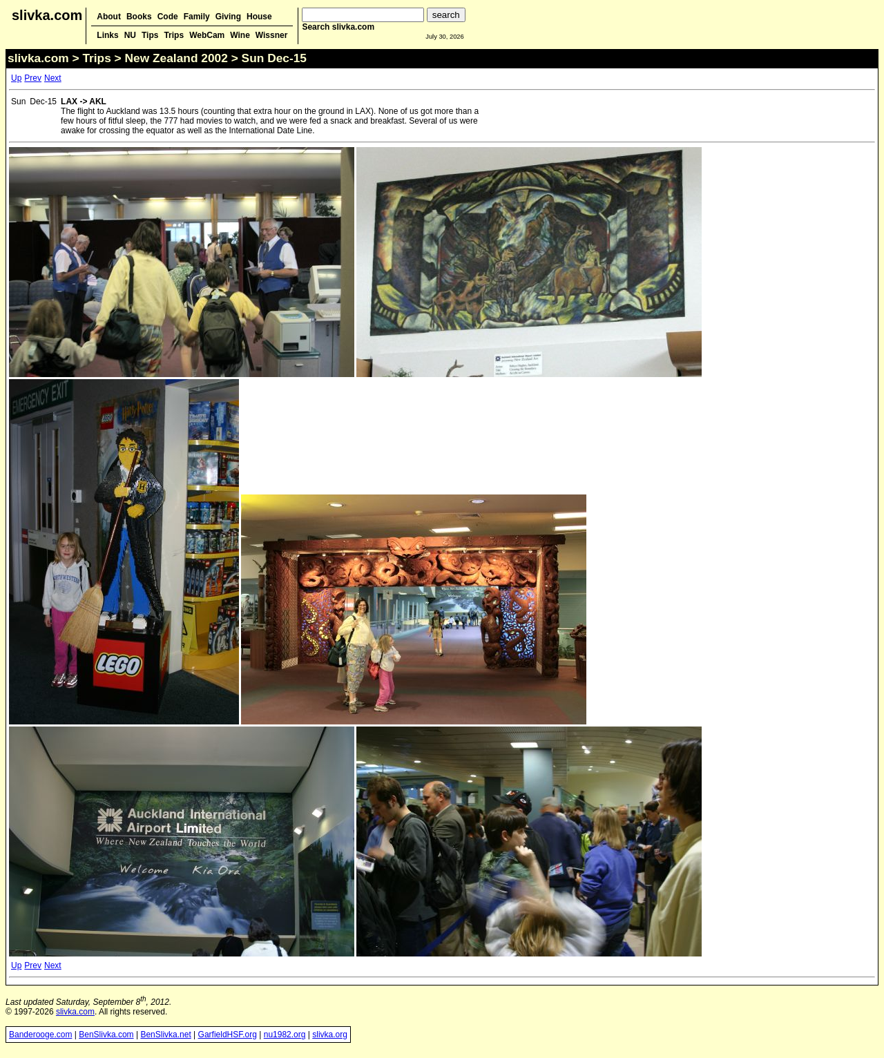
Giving (228, 16)
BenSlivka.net (165, 1034)
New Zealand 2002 (176, 58)
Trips (174, 35)
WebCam (206, 35)
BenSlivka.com (106, 1034)
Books (139, 16)
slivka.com (47, 15)
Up (16, 78)
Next (52, 78)
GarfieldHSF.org (227, 1034)
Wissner (272, 35)
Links (107, 35)
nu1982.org (285, 1034)
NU (130, 35)
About (109, 16)
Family (197, 16)
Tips (150, 35)
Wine (240, 35)
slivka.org (329, 1034)
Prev (32, 78)
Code (167, 16)
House (259, 16)
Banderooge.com (40, 1034)
